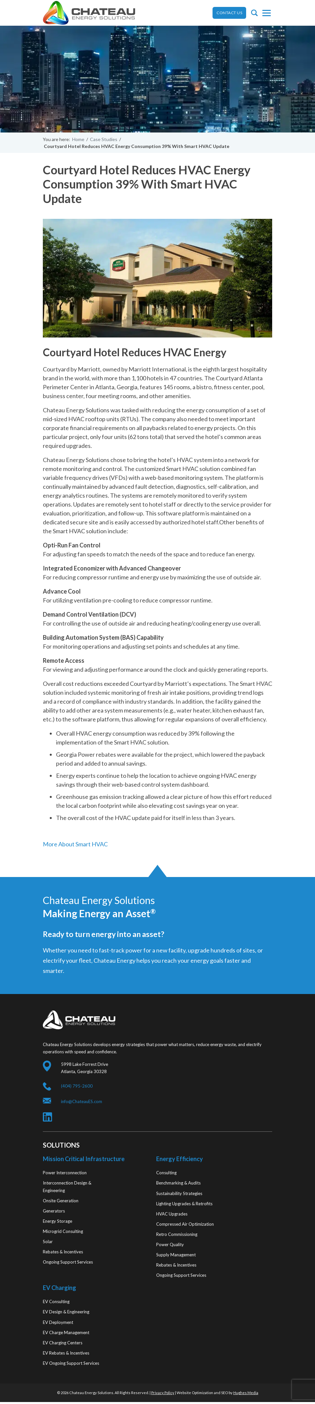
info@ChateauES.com (81, 1101)
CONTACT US (229, 12)
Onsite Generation (60, 1200)
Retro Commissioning (176, 1234)
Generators (54, 1211)
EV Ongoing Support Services (71, 1363)
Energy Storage (57, 1221)
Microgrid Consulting (63, 1231)
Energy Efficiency (179, 1158)
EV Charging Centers (62, 1342)
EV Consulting (56, 1301)
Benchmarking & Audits (178, 1182)
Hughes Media (245, 1392)
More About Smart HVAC (75, 844)
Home (78, 139)
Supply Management (176, 1254)
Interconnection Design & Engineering (67, 1186)
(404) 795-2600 (77, 1086)
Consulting (166, 1172)
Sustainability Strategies (179, 1193)
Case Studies (103, 139)
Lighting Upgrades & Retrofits (184, 1203)
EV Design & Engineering (66, 1311)
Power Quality (170, 1244)
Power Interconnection (65, 1172)
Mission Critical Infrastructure (84, 1158)
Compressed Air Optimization (185, 1224)
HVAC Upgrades (171, 1213)
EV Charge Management (66, 1332)
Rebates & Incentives (63, 1251)
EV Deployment (58, 1322)
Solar (48, 1241)
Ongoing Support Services (68, 1262)
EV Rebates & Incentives (66, 1353)
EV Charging (59, 1287)
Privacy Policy (162, 1392)
